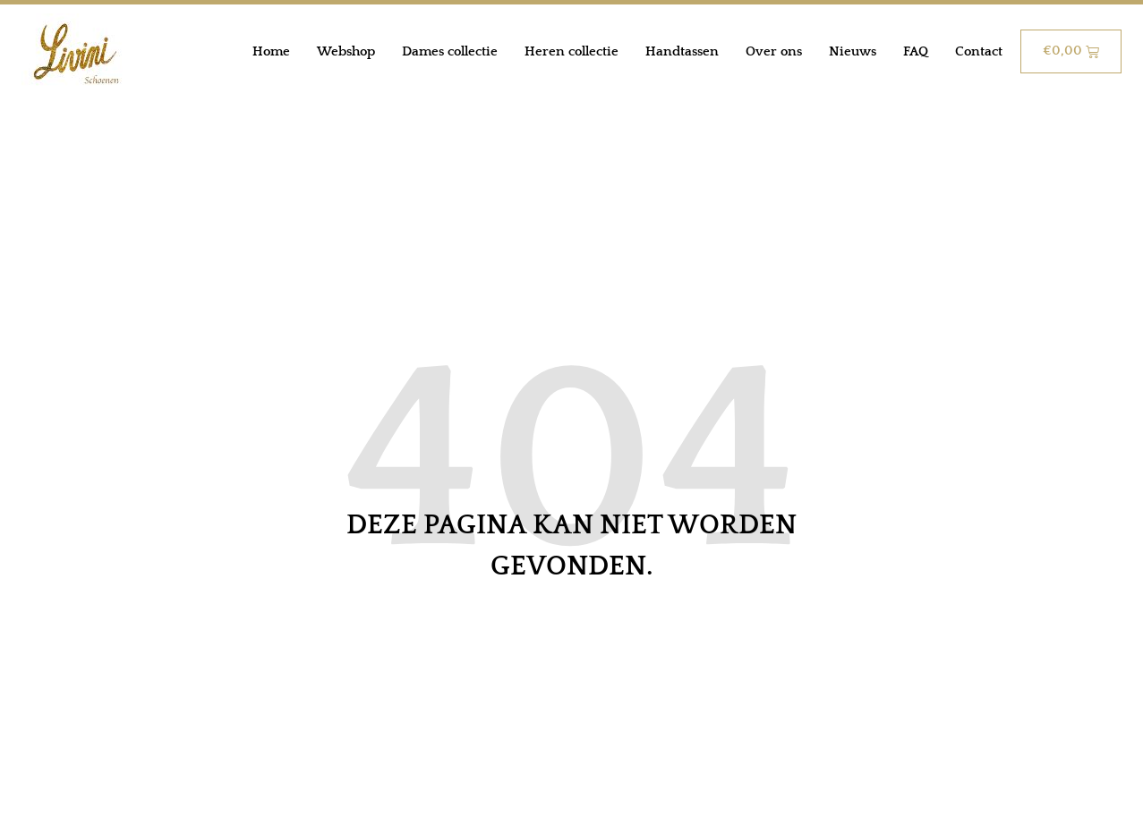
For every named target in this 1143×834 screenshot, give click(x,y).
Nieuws (852, 51)
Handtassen (682, 51)
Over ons (774, 51)
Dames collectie (450, 51)
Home (271, 51)
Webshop (346, 51)
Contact (978, 51)
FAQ (915, 51)
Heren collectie (571, 51)
